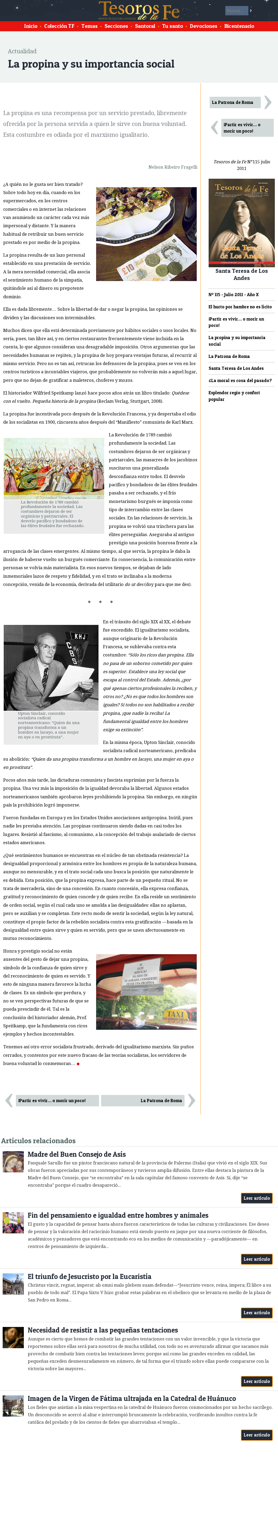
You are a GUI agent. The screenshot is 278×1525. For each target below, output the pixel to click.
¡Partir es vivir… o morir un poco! (52, 1100)
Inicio (30, 26)
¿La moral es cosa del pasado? (240, 380)
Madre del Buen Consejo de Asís (77, 1154)
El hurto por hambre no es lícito (240, 306)
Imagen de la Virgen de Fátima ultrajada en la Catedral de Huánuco (132, 1398)
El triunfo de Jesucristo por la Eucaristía (89, 1276)
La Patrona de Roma (161, 1100)
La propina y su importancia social (237, 341)
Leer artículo (257, 1198)
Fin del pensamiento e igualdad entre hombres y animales (118, 1215)
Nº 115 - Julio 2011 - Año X (234, 294)
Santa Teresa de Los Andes (236, 368)
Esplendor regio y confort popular (234, 396)
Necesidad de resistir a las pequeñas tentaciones (103, 1330)
